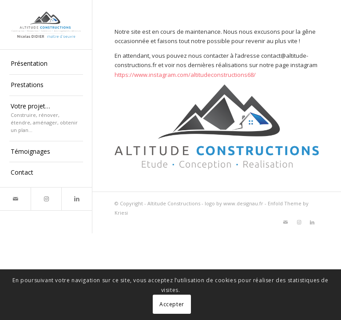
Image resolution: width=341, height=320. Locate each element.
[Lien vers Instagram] (46, 199)
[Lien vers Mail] (15, 199)
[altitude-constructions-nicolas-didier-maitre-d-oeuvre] (46, 24)
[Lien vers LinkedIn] (76, 199)
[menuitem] (46, 64)
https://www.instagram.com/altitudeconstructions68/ (185, 75)
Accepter (171, 304)
